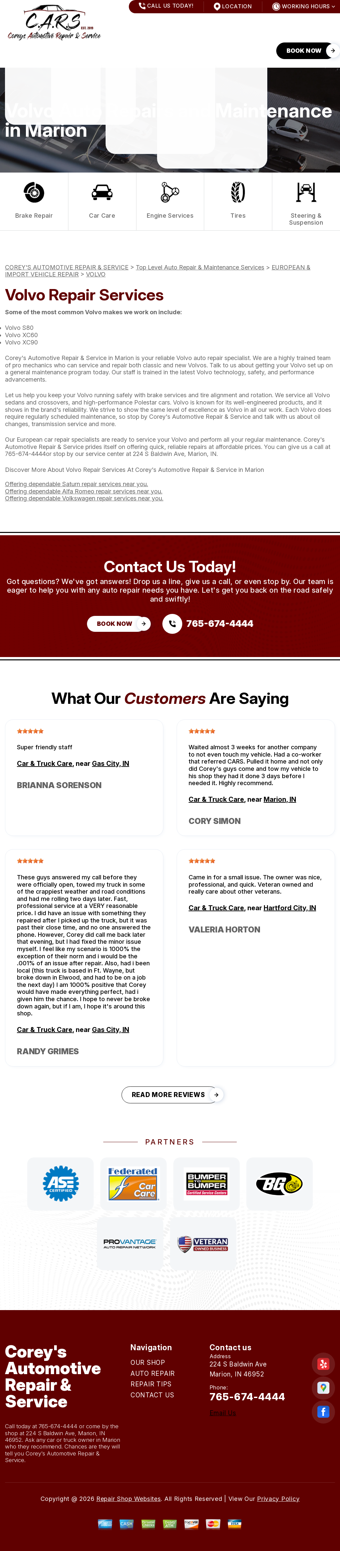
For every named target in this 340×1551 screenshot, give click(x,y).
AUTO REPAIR (71, 50)
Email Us (223, 1413)
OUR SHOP (20, 50)
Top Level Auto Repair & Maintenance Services (200, 267)
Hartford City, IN (290, 908)
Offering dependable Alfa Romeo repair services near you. (83, 491)
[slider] (30, 731)
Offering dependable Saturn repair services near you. (76, 483)
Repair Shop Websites (128, 1498)
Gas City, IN (110, 764)
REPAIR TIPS (124, 50)
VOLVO (96, 274)
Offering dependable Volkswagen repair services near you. (84, 498)
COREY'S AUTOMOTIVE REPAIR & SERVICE (66, 267)
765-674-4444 (25, 453)
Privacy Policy (278, 1498)
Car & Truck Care (44, 764)
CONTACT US (177, 50)
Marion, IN (280, 799)
